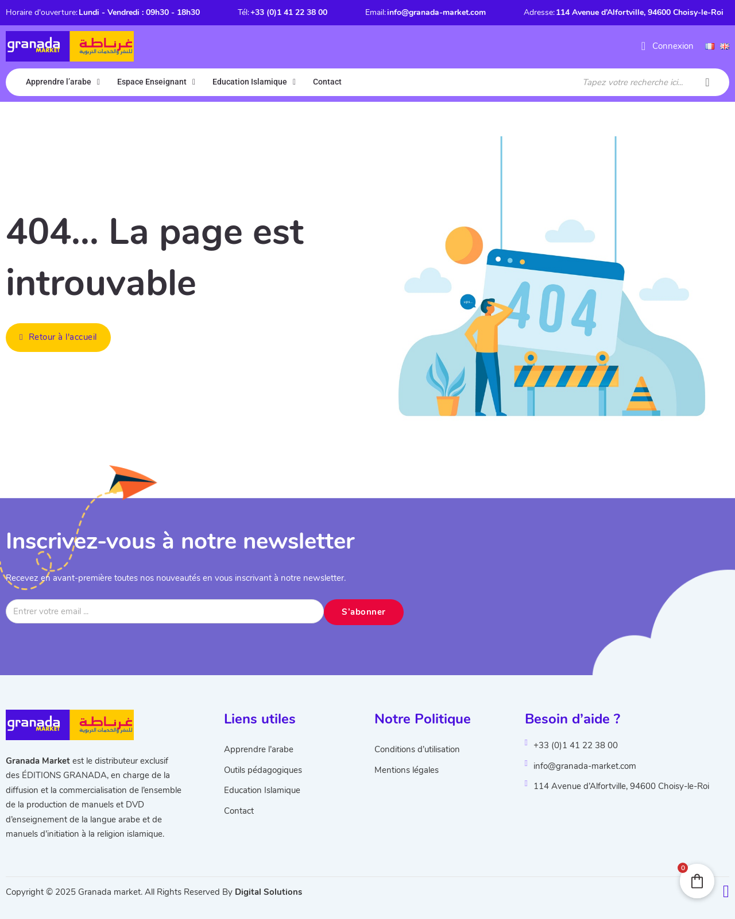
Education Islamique (249, 81)
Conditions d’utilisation (417, 749)
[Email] (165, 611)
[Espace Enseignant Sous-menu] (193, 82)
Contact (327, 81)
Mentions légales (406, 770)
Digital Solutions (268, 892)
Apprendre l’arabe (58, 81)
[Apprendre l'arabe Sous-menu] (98, 82)
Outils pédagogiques (263, 770)
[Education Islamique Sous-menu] (294, 82)
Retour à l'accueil (58, 337)
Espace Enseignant (152, 81)
